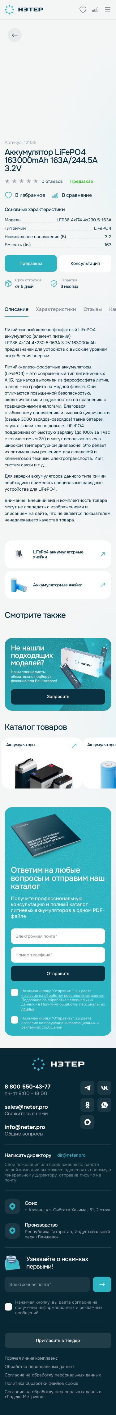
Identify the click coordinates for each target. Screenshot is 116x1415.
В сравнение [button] (71, 195)
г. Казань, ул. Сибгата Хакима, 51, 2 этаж (67, 1210)
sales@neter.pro (26, 1106)
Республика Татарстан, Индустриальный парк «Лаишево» (67, 1234)
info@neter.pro (25, 1127)
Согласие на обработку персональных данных (53, 1375)
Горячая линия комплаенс (31, 1358)
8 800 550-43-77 (27, 1086)
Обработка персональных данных (40, 1366)
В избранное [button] (25, 195)
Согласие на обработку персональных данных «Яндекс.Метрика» (53, 1394)
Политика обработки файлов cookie (41, 1383)
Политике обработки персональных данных (63, 1006)
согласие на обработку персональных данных (62, 995)
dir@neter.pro (71, 1155)
